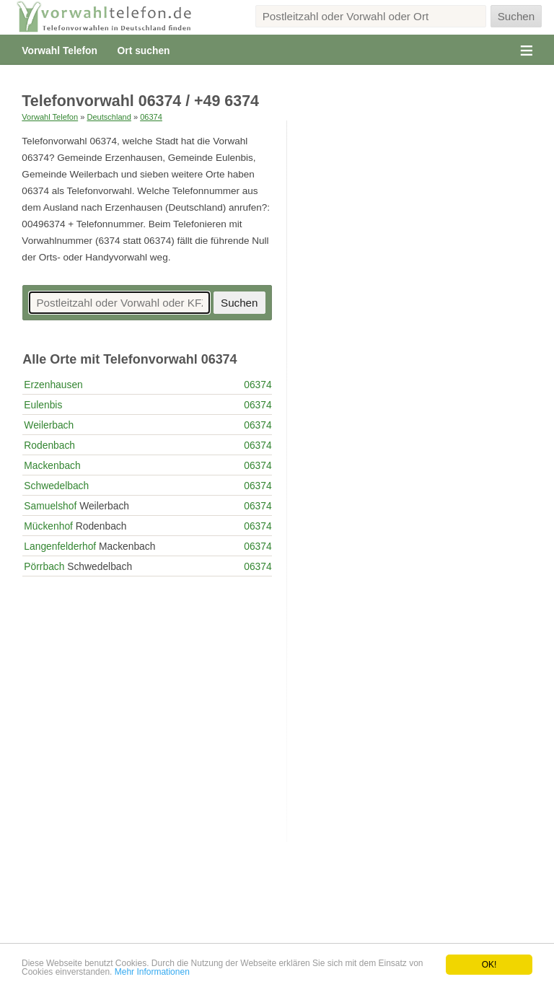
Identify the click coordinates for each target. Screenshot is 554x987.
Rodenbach (49, 445)
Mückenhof (48, 526)
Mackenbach (52, 465)
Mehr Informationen (152, 972)
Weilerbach (49, 425)
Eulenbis (43, 405)
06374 (151, 117)
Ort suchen (144, 50)
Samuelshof (50, 506)
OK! (489, 965)
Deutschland (109, 117)
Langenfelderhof (60, 546)
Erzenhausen (53, 384)
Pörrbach (44, 566)
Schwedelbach (56, 485)
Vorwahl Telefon (59, 50)
